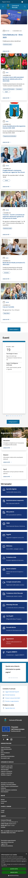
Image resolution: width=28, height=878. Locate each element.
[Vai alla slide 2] (8, 415)
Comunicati (4, 801)
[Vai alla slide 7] (17, 415)
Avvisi (5, 72)
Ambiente (3, 788)
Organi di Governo (5, 747)
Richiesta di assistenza (7, 846)
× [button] (26, 853)
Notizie (7, 31)
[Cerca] (25, 6)
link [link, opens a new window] (6, 865)
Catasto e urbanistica (6, 773)
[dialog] (14, 865)
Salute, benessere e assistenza (9, 790)
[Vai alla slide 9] (21, 415)
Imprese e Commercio (6, 771)
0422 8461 (13, 833)
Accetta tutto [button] (14, 869)
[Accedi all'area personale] (22, 2)
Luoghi (2, 810)
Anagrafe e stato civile (7, 766)
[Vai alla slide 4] (12, 415)
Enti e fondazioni (5, 753)
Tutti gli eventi (13, 422)
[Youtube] (7, 739)
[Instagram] (11, 739)
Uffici (2, 751)
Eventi (2, 812)
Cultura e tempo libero (7, 768)
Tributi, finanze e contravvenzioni (9, 786)
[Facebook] (3, 739)
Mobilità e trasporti (6, 775)
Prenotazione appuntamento (8, 840)
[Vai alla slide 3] (10, 415)
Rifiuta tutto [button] (14, 872)
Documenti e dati (5, 758)
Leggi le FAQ (4, 844)
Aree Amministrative (6, 749)
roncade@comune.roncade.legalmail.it (13, 831)
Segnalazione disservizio (7, 842)
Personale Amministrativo (7, 756)
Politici (2, 754)
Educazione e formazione (7, 783)
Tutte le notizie (14, 329)
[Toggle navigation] (3, 6)
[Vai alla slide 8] (19, 415)
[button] (14, 875)
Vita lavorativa (4, 769)
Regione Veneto (6, 2)
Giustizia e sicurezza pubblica (8, 784)
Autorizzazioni (4, 792)
